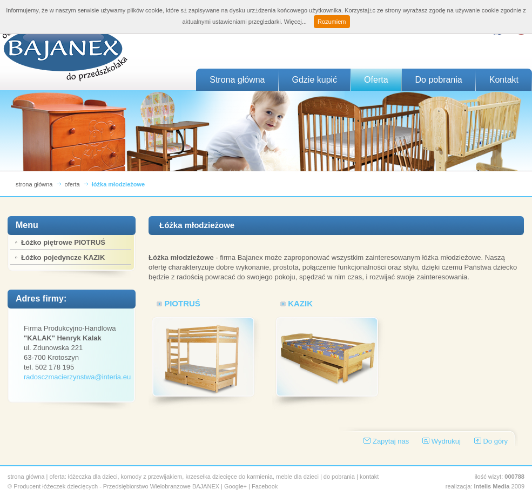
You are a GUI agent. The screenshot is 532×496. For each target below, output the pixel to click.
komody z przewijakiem (152, 476)
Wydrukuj (446, 441)
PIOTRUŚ (182, 303)
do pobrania (339, 476)
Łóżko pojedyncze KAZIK (63, 257)
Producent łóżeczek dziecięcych (56, 486)
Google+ (235, 486)
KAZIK (300, 303)
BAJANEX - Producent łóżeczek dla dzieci (64, 50)
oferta (72, 184)
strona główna (34, 184)
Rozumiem (332, 21)
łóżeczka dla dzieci (93, 476)
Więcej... (295, 21)
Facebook (265, 486)
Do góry (495, 441)
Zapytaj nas (391, 441)
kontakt (369, 476)
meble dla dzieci (297, 476)
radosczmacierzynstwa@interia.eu (77, 377)
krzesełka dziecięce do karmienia (228, 476)
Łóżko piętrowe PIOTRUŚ (63, 242)
